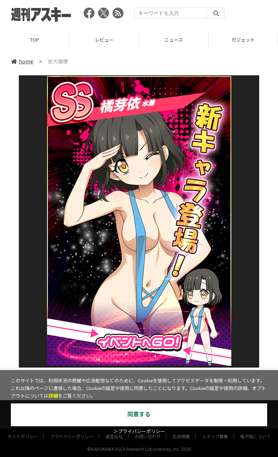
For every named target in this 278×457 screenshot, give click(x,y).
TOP (34, 39)
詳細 (53, 396)
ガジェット (243, 39)
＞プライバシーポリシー (139, 431)
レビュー (104, 39)
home (22, 61)
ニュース (173, 39)
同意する (139, 414)
